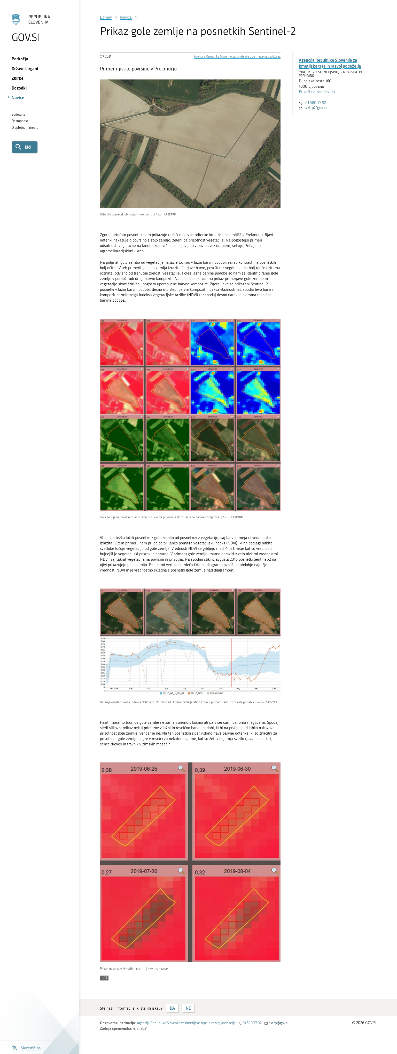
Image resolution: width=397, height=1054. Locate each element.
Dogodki (19, 88)
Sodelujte (18, 114)
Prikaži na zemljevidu (317, 92)
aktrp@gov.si (316, 107)
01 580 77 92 (315, 102)
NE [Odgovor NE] (188, 1008)
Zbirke (18, 78)
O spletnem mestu (25, 128)
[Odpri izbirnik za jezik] (26, 1047)
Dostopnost (20, 121)
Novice (18, 97)
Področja (20, 59)
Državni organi (25, 68)
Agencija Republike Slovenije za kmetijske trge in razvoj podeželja (237, 56)
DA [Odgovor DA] (172, 1008)
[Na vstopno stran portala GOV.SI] (40, 28)
